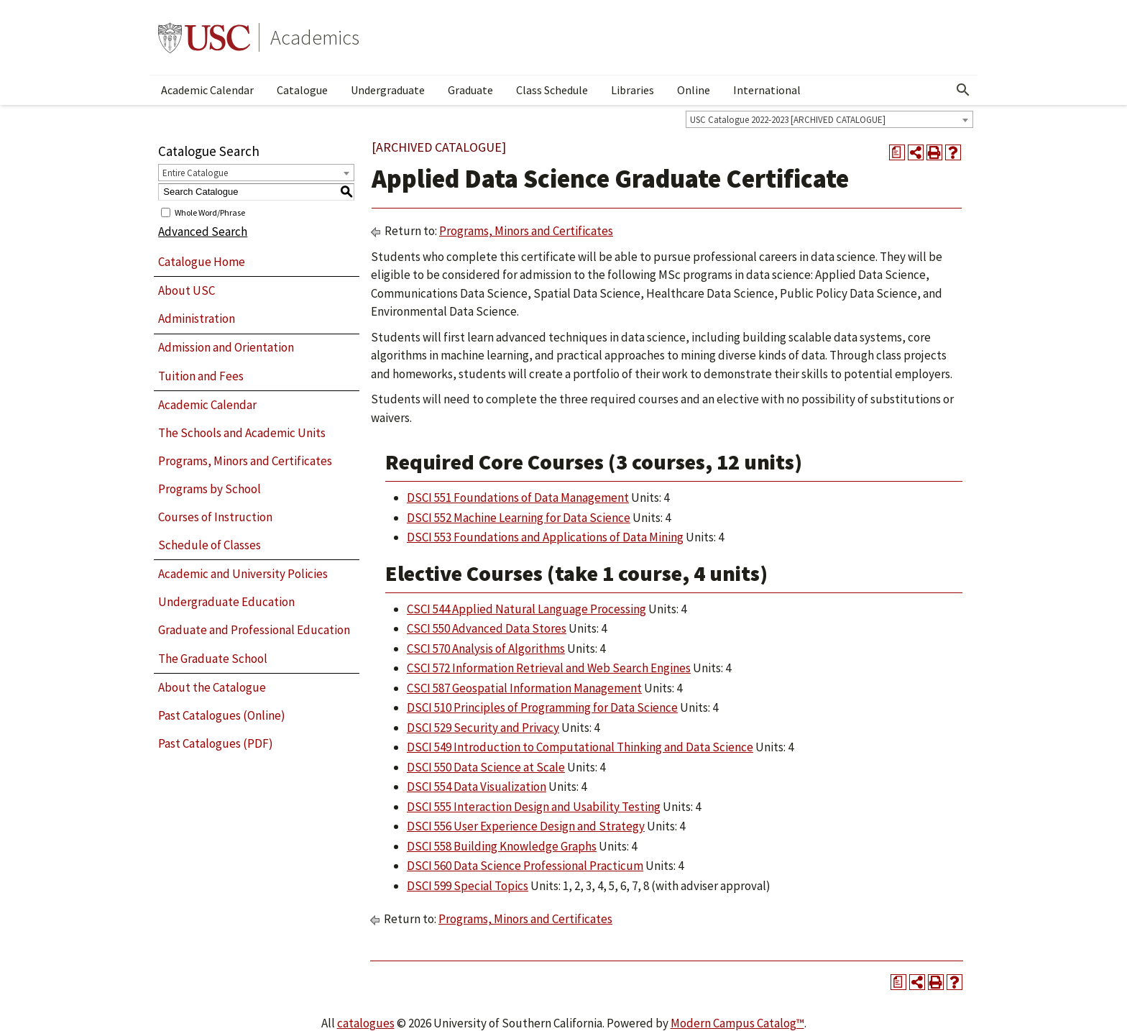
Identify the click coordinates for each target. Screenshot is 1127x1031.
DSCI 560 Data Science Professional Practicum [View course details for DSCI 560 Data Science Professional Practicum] (525, 866)
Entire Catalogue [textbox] (195, 173)
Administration (196, 318)
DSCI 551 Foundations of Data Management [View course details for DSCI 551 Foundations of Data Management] (518, 497)
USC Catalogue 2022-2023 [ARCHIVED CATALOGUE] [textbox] (788, 120)
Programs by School (209, 489)
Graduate (470, 90)
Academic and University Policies (243, 574)
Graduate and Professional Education (254, 630)
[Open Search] (963, 89)
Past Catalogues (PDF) (215, 743)
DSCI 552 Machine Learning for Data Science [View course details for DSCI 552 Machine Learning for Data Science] (518, 518)
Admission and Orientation (226, 347)
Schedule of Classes (209, 545)
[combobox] (829, 119)
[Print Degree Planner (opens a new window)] (897, 152)
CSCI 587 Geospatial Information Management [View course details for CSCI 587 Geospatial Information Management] (524, 688)
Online (693, 90)
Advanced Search (202, 231)
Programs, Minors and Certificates (245, 461)
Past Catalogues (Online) (221, 715)
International (767, 90)
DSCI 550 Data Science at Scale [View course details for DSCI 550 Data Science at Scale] (486, 767)
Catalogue (302, 90)
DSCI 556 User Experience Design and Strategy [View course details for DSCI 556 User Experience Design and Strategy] (526, 826)
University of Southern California (204, 37)
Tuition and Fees (201, 376)
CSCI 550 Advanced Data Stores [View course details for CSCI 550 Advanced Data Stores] (486, 628)
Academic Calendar (207, 90)
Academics (314, 37)
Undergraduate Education (226, 602)
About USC (186, 290)
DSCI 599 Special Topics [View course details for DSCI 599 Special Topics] (467, 886)
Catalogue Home (201, 262)
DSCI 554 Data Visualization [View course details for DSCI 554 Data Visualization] (476, 786)
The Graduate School (212, 658)
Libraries (632, 90)
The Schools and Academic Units (242, 433)
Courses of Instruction (215, 517)
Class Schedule (552, 90)
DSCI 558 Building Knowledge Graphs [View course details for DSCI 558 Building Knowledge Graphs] (502, 846)
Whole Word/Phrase (210, 211)
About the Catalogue (212, 687)
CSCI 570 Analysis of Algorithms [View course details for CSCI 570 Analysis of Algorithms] (486, 648)
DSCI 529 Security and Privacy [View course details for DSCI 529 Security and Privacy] (483, 728)
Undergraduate (388, 90)
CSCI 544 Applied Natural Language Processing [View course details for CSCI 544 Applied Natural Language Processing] (526, 609)
